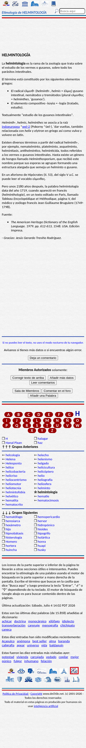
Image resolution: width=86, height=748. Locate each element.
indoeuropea (11, 127)
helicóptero (45, 471)
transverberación (13, 625)
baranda (64, 641)
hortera (11, 546)
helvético (12, 496)
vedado (51, 657)
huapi (41, 546)
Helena (10, 459)
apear (21, 645)
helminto (44, 488)
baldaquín (57, 645)
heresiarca (13, 521)
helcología (13, 455)
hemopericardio (49, 517)
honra (42, 541)
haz (40, 443)
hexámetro (13, 525)
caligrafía (8, 645)
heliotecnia (13, 488)
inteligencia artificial (46, 706)
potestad (8, 657)
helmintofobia (15, 492)
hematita (12, 500)
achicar (7, 621)
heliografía (45, 480)
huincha (11, 550)
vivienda (22, 657)
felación (46, 661)
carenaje (34, 625)
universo (33, 645)
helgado (43, 463)
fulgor (18, 661)
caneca (6, 629)
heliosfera (44, 484)
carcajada (37, 657)
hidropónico (46, 525)
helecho (43, 455)
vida (44, 645)
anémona (23, 641)
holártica (44, 537)
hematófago (14, 517)
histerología (14, 537)
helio (41, 476)
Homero (11, 541)
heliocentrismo (16, 480)
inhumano (31, 661)
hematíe (43, 496)
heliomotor (13, 484)
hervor (42, 521)
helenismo (45, 459)
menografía (50, 625)
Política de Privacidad (16, 693)
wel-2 (26, 127)
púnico (6, 661)
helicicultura (46, 467)
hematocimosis (48, 500)
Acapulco (8, 641)
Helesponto (14, 463)
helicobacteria (15, 471)
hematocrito (14, 504)
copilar (63, 657)
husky (42, 550)
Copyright (36, 693)
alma (52, 641)
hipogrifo (44, 533)
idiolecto (68, 621)
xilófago (54, 621)
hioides (43, 529)
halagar (43, 438)
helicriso (11, 476)
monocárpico (37, 621)
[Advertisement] (43, 35)
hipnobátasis (14, 533)
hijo (8, 529)
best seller (39, 641)
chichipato (67, 625)
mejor (74, 657)
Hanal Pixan (14, 443)
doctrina (20, 621)
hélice (10, 467)
